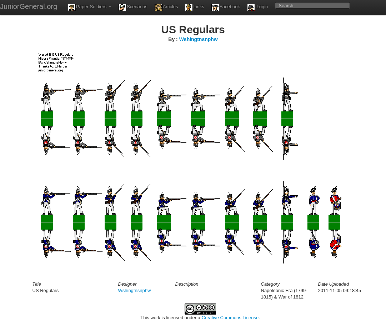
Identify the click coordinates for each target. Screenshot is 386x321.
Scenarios (133, 7)
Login (257, 7)
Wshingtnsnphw (198, 39)
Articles (166, 7)
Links (194, 7)
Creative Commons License (230, 317)
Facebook (225, 7)
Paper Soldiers (89, 7)
